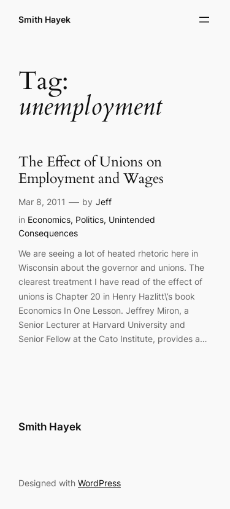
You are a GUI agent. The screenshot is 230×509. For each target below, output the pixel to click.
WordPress (99, 483)
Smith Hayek (44, 19)
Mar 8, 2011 (42, 201)
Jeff (104, 201)
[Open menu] (204, 19)
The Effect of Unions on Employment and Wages (91, 170)
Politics (89, 219)
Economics (49, 219)
